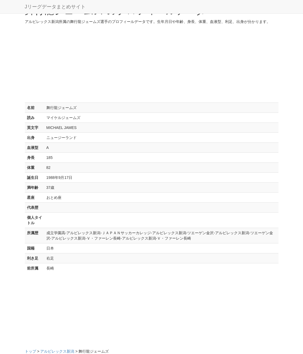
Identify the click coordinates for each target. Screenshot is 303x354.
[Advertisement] (151, 65)
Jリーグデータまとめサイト (55, 6)
